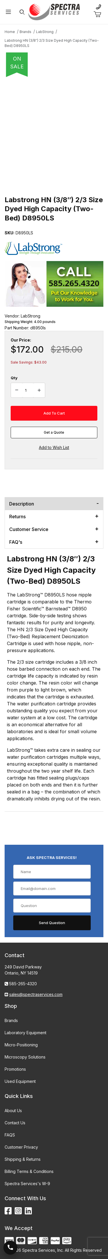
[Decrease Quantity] (16, 390)
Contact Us (15, 1122)
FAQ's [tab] (15, 542)
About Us (13, 1110)
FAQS (10, 1134)
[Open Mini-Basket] (100, 14)
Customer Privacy (21, 1147)
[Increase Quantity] (39, 390)
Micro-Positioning (21, 1044)
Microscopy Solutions (25, 1056)
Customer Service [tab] (28, 529)
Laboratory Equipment (25, 1032)
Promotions (15, 1069)
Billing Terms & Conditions (29, 1171)
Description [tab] (21, 504)
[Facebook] (8, 1211)
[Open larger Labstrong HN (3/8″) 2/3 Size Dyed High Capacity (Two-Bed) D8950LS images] (54, 129)
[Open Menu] (8, 12)
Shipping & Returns (23, 1159)
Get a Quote (54, 432)
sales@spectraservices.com (35, 994)
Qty (14, 377)
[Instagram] (18, 1211)
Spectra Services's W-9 (27, 1183)
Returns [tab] (17, 516)
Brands (11, 1020)
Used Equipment (20, 1081)
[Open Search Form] (22, 12)
